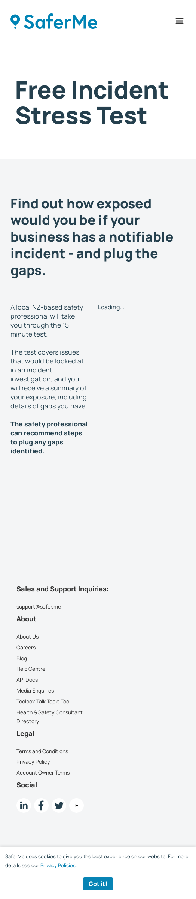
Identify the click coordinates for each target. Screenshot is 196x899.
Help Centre (30, 669)
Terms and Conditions (42, 751)
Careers (26, 647)
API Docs (27, 679)
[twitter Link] (59, 805)
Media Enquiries (35, 690)
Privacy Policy (33, 762)
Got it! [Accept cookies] (98, 884)
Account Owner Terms (43, 772)
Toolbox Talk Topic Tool (43, 701)
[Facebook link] (41, 805)
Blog (21, 658)
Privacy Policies (58, 865)
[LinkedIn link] (23, 805)
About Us (27, 636)
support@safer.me (38, 606)
